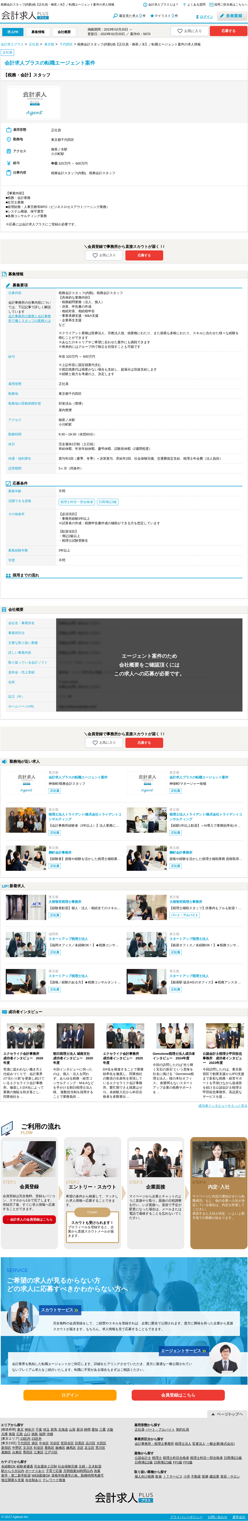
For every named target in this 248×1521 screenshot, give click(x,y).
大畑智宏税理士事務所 (65, 902)
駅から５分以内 (12, 1471)
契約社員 (182, 1429)
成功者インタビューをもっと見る (222, 1106)
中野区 (17, 1448)
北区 (80, 1448)
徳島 (34, 1434)
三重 (102, 1429)
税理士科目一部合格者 (206, 1458)
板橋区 (60, 1448)
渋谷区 (55, 1443)
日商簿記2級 (144, 1462)
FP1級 (177, 1462)
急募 (97, 1471)
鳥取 (12, 1434)
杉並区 (39, 1448)
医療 (205, 1476)
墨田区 (28, 1452)
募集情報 (38, 32)
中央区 (44, 1443)
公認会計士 (143, 1458)
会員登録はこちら (178, 1395)
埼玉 (46, 1429)
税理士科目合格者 (176, 1458)
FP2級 (188, 1462)
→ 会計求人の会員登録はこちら (29, 1219)
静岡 (87, 1429)
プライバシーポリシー (186, 1517)
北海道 (63, 1429)
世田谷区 (67, 1443)
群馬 (54, 1429)
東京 (20, 1429)
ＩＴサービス (173, 1476)
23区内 (25, 1438)
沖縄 (50, 1434)
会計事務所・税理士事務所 (154, 1444)
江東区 (39, 1452)
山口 (27, 1434)
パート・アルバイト (160, 1429)
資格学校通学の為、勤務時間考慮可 (77, 1475)
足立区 (89, 1448)
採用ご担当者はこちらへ (230, 4)
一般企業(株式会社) (220, 1444)
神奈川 (29, 1429)
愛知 (95, 1429)
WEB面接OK (41, 1475)
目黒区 (80, 1443)
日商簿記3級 (163, 1462)
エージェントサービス (184, 1351)
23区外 (36, 1438)
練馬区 (71, 1448)
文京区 (28, 1448)
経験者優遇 (25, 1466)
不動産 (196, 1476)
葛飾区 (6, 1452)
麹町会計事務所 (60, 852)
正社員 (140, 1429)
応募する (229, 31)
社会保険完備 (68, 1466)
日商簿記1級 (233, 1458)
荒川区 (100, 1448)
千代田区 (23, 1443)
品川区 (90, 1443)
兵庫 (4, 1434)
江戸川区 (51, 1452)
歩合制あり (33, 1480)
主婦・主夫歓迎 (90, 1466)
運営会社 (238, 1517)
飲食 (158, 1476)
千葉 (39, 1429)
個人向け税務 (144, 1476)
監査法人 (198, 1444)
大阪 (110, 1429)
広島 (19, 1434)
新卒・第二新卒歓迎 (16, 1475)
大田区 (101, 1443)
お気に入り (189, 31)
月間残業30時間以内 (78, 1471)
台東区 (17, 1452)
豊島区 (49, 1448)
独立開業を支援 (12, 1480)
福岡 (42, 1434)
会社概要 (64, 32)
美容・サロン (230, 1476)
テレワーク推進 (54, 1480)
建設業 (214, 1476)
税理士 (157, 1458)
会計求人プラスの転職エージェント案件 (78, 777)
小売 (187, 1476)
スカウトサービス (60, 1310)
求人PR (12, 32)
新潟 (80, 1429)
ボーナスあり (35, 1471)
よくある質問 (196, 4)
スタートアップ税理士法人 (68, 939)
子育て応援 (54, 1471)
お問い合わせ (217, 1517)
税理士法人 (183, 1444)
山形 (72, 1429)
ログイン (206, 17)
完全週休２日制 (45, 1466)
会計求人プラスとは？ (163, 4)
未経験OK (8, 1466)
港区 (34, 1443)
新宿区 (6, 1448)
